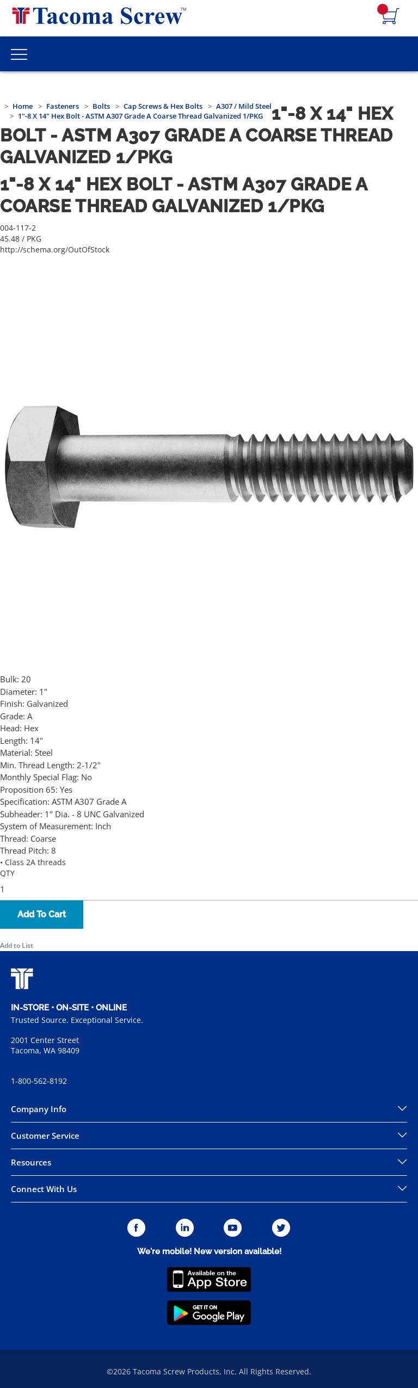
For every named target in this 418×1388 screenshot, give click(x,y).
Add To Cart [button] (41, 914)
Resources (31, 1162)
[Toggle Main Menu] (19, 54)
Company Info (38, 1108)
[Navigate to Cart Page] (390, 17)
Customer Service (45, 1135)
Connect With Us (44, 1188)
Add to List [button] (16, 945)
